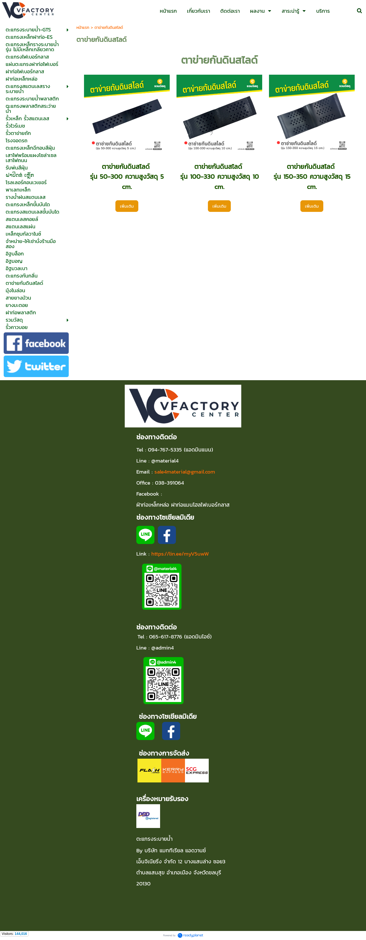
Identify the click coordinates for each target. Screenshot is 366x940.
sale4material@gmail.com (184, 472)
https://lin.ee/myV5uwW (180, 554)
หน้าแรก (82, 28)
